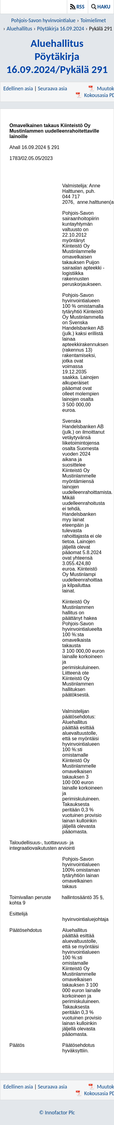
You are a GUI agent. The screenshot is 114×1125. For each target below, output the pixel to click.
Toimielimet (93, 20)
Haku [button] (100, 6)
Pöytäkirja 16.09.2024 (60, 28)
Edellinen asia (18, 88)
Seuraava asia (52, 88)
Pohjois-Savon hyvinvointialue (43, 20)
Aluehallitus (19, 28)
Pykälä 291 (100, 28)
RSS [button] (77, 6)
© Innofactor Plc (57, 1112)
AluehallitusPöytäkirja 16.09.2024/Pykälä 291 (57, 56)
